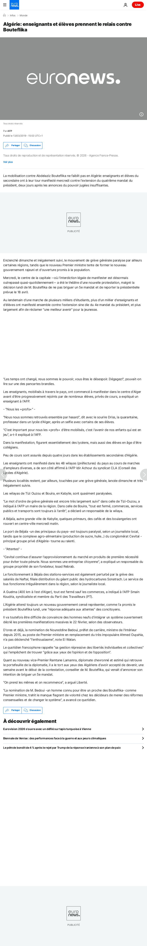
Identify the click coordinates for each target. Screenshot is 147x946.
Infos (12, 15)
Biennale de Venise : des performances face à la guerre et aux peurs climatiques (54, 738)
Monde (23, 15)
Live (138, 4)
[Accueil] (4, 15)
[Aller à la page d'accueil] (14, 5)
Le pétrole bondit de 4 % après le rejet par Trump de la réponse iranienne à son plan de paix (62, 747)
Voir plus (8, 161)
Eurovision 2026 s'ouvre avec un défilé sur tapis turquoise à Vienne (47, 729)
